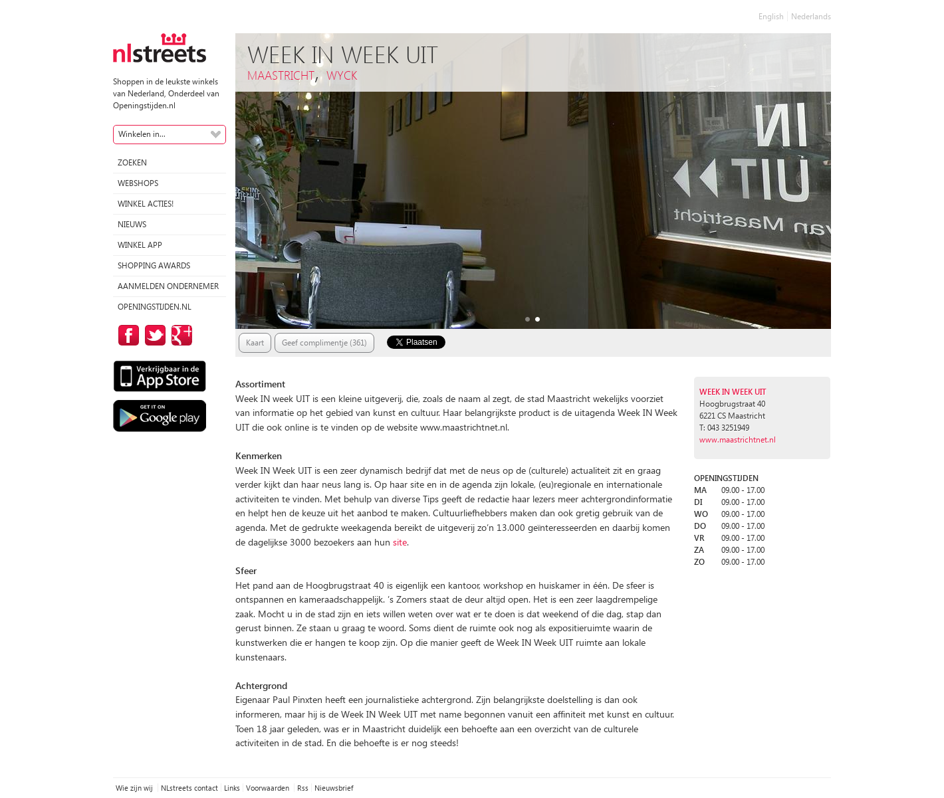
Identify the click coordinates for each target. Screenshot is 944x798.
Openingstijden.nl (154, 307)
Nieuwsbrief (333, 787)
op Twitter (153, 335)
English (771, 16)
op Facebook (126, 335)
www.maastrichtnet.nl (737, 440)
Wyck (341, 74)
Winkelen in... (142, 134)
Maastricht (280, 74)
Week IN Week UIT (733, 392)
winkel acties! (146, 204)
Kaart (255, 343)
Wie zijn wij (135, 787)
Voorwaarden (268, 787)
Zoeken (132, 162)
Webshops (138, 183)
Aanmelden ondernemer (168, 286)
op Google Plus (179, 335)
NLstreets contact (189, 787)
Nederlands (811, 16)
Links (232, 787)
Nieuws (132, 224)
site (400, 542)
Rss (302, 787)
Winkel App (140, 245)
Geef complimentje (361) (324, 343)
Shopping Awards (154, 265)
